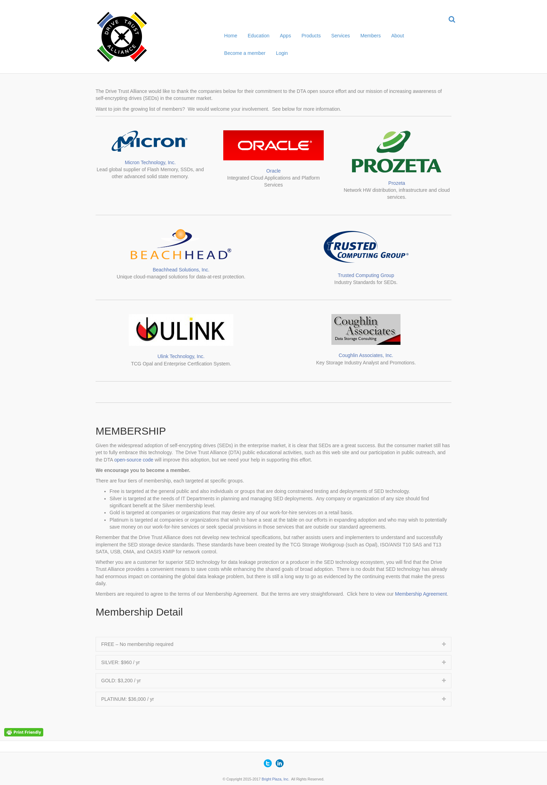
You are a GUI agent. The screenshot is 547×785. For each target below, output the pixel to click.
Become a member (244, 53)
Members (370, 35)
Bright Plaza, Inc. (275, 779)
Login (282, 53)
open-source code (133, 460)
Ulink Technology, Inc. (181, 356)
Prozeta (396, 183)
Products (311, 35)
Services (340, 35)
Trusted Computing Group (366, 275)
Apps (285, 35)
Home (230, 35)
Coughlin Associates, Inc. (366, 355)
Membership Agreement (421, 594)
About (397, 35)
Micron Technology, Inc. (150, 162)
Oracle (273, 171)
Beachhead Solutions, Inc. (181, 269)
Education (258, 35)
